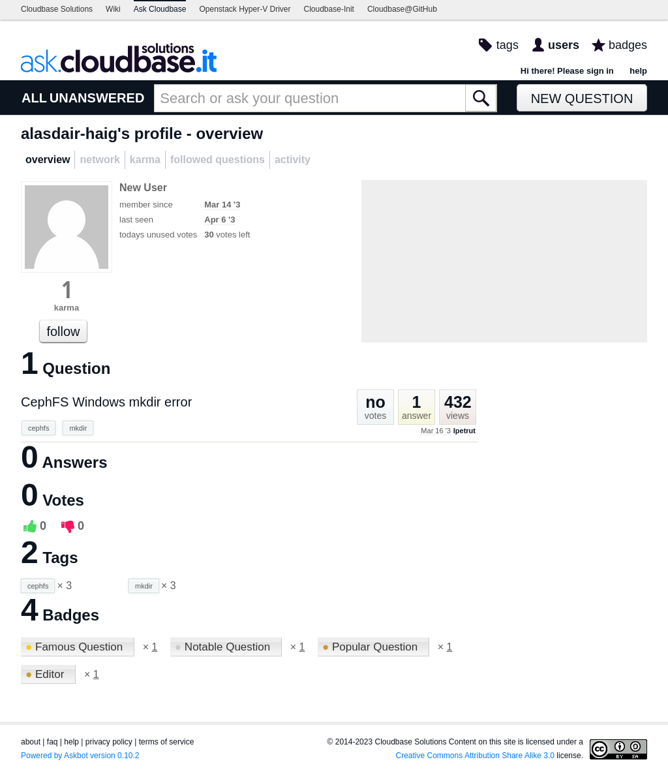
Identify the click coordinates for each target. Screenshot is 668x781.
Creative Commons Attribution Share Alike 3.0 (475, 755)
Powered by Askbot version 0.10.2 (80, 755)
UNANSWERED (97, 98)
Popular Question (371, 647)
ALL (34, 98)
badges (628, 45)
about (30, 741)
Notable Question (224, 647)
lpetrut (464, 431)
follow (63, 331)
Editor (46, 674)
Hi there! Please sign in (567, 71)
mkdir (78, 428)
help (638, 71)
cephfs (38, 428)
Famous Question (75, 647)
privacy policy (108, 741)
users (563, 45)
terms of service (166, 741)
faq (52, 741)
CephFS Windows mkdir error (106, 402)
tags (507, 45)
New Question (582, 98)
